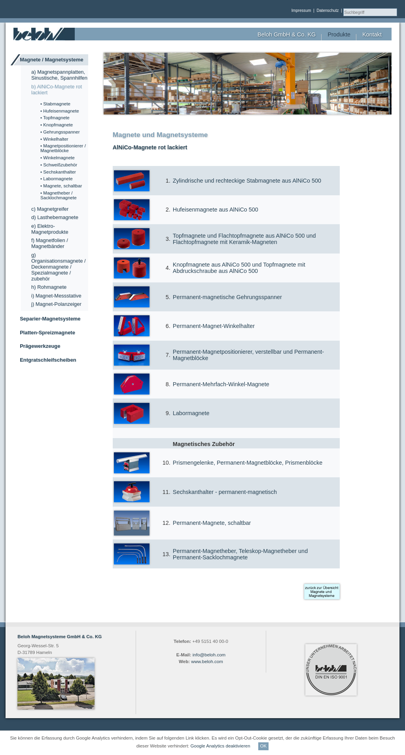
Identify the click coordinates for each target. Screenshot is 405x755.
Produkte (338, 34)
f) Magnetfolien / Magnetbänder (49, 243)
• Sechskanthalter (58, 172)
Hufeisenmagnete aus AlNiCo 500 (215, 209)
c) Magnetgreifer (49, 209)
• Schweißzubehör (58, 164)
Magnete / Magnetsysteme (51, 60)
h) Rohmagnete (48, 287)
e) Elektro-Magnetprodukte (49, 229)
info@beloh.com (209, 654)
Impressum (301, 10)
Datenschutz (327, 10)
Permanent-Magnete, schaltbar (212, 523)
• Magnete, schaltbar (61, 185)
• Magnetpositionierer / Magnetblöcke (63, 148)
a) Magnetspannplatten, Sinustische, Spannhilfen (59, 75)
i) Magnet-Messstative (56, 296)
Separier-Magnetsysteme (50, 319)
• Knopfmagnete (56, 124)
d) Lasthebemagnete (54, 217)
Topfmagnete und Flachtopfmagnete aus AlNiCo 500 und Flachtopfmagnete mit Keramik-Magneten (244, 239)
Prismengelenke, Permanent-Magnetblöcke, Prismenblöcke (247, 462)
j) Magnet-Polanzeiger (56, 304)
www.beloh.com (207, 661)
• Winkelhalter (54, 139)
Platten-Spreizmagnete (47, 333)
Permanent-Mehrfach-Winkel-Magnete (221, 384)
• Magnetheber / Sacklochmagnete (58, 195)
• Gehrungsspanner (59, 132)
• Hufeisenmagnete (59, 111)
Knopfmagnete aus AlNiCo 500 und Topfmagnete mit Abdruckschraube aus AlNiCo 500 (239, 267)
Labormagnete (191, 413)
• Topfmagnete (55, 117)
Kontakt (372, 34)
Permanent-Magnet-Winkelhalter (214, 326)
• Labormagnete (56, 178)
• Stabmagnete (55, 103)
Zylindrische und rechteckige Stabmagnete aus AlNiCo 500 (247, 180)
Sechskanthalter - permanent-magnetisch (225, 492)
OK (263, 746)
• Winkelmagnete (57, 157)
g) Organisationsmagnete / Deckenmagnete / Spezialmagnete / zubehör (58, 267)
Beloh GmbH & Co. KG (286, 34)
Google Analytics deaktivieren (220, 746)
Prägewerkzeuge (40, 346)
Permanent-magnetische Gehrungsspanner (227, 297)
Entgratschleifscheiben (48, 360)
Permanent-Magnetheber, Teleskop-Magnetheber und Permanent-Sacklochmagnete (240, 554)
